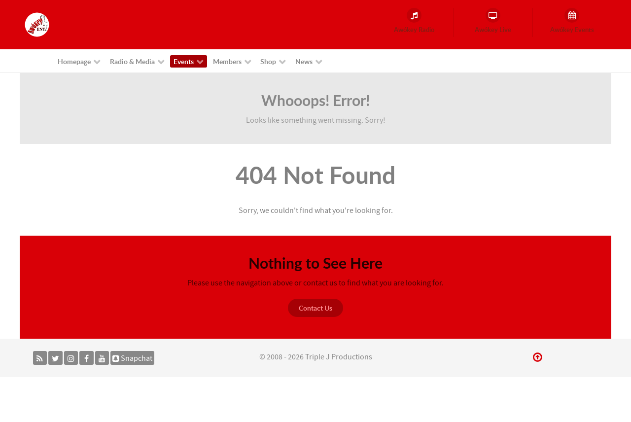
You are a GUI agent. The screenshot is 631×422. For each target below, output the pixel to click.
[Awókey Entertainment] (37, 24)
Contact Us (315, 308)
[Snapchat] (132, 358)
